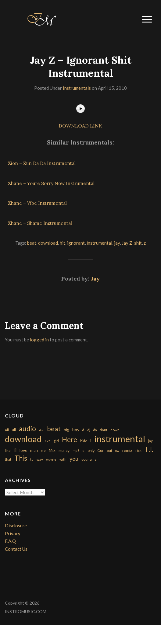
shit (138, 243)
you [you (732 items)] (74, 458)
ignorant (76, 243)
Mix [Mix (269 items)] (52, 450)
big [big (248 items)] (66, 429)
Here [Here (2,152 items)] (69, 439)
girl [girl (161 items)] (56, 441)
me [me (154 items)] (43, 450)
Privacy (12, 533)
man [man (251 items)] (34, 450)
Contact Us (16, 549)
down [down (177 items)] (115, 430)
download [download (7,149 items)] (23, 439)
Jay (95, 278)
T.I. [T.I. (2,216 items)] (149, 449)
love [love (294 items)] (23, 450)
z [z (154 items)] (95, 459)
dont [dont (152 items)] (103, 430)
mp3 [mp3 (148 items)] (76, 450)
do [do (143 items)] (95, 430)
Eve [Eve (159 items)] (48, 441)
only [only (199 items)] (91, 450)
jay (117, 243)
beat (31, 243)
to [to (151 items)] (32, 459)
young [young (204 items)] (86, 459)
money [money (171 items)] (64, 450)
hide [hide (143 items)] (83, 441)
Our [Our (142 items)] (101, 450)
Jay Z (127, 243)
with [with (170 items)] (62, 459)
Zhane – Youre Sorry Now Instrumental (51, 183)
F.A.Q (10, 541)
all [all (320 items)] (14, 429)
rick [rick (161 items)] (138, 450)
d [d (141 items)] (83, 430)
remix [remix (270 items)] (127, 450)
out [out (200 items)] (109, 450)
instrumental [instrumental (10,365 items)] (119, 438)
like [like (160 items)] (8, 450)
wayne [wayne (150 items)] (51, 459)
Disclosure (16, 525)
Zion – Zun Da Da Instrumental (42, 163)
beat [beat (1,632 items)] (54, 429)
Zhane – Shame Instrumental (40, 223)
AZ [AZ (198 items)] (41, 430)
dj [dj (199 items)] (88, 430)
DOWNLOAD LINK (80, 126)
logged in (39, 339)
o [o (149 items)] (83, 450)
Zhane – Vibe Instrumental (37, 203)
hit (62, 243)
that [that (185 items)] (8, 459)
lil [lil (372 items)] (15, 450)
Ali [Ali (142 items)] (7, 430)
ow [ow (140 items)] (117, 450)
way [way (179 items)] (40, 459)
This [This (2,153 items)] (20, 458)
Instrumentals (77, 88)
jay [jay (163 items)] (150, 441)
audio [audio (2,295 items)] (27, 428)
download (48, 243)
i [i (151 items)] (90, 441)
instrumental (99, 243)
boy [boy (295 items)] (75, 429)
